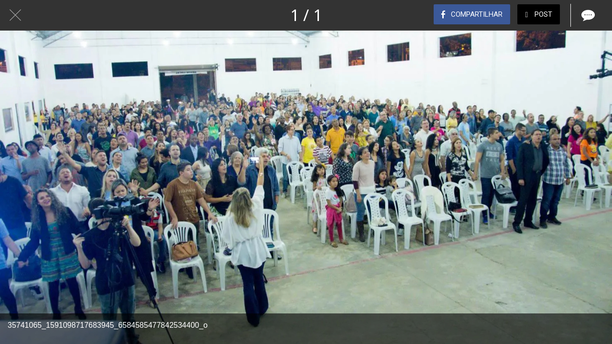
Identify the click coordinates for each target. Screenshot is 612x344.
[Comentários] (587, 15)
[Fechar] (15, 15)
